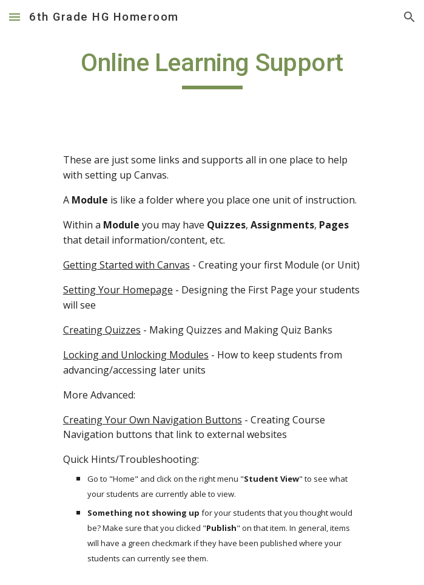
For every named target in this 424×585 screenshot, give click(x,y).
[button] (14, 16)
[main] (212, 68)
